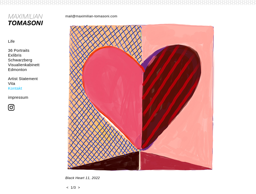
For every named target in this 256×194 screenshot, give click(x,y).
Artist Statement (23, 78)
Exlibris (15, 55)
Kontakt (15, 88)
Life (11, 41)
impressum (18, 97)
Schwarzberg (20, 60)
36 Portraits (18, 50)
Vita (11, 83)
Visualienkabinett (23, 64)
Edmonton (17, 69)
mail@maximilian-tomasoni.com (91, 16)
